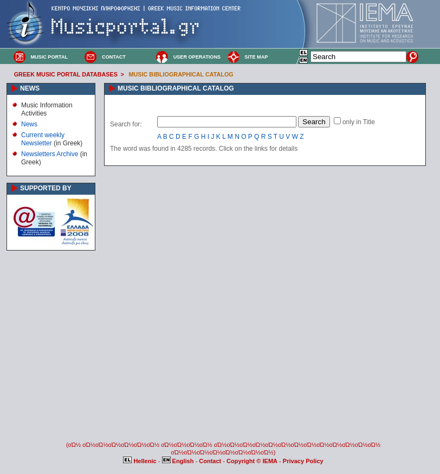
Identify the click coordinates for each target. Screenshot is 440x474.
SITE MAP (256, 57)
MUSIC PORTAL (49, 57)
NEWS (30, 88)
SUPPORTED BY (46, 188)
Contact (211, 461)
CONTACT (114, 57)
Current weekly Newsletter (42, 138)
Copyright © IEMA (252, 461)
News (29, 124)
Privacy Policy (303, 461)
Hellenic (140, 461)
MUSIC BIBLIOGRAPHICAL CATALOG (181, 74)
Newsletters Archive (49, 154)
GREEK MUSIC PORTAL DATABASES (66, 74)
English (179, 461)
